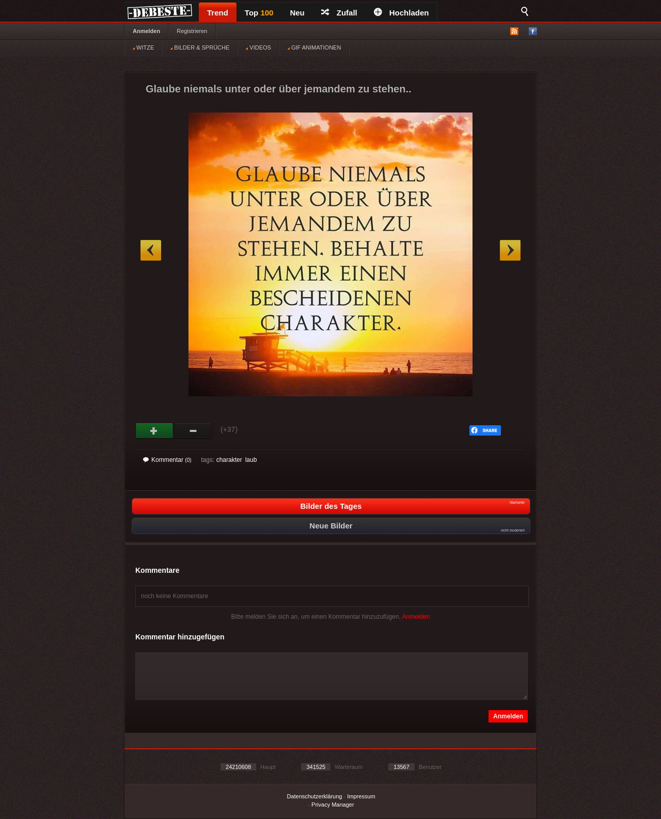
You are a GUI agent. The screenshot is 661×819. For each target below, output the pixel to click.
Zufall (339, 12)
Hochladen (401, 12)
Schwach (193, 431)
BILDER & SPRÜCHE (199, 47)
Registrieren (192, 31)
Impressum (361, 796)
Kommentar (167, 459)
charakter (229, 459)
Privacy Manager (332, 804)
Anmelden (146, 31)
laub (251, 459)
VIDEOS (258, 47)
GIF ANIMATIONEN (314, 47)
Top (259, 12)
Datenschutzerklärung (314, 796)
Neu (297, 12)
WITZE (143, 47)
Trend (217, 12)
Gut (154, 431)
